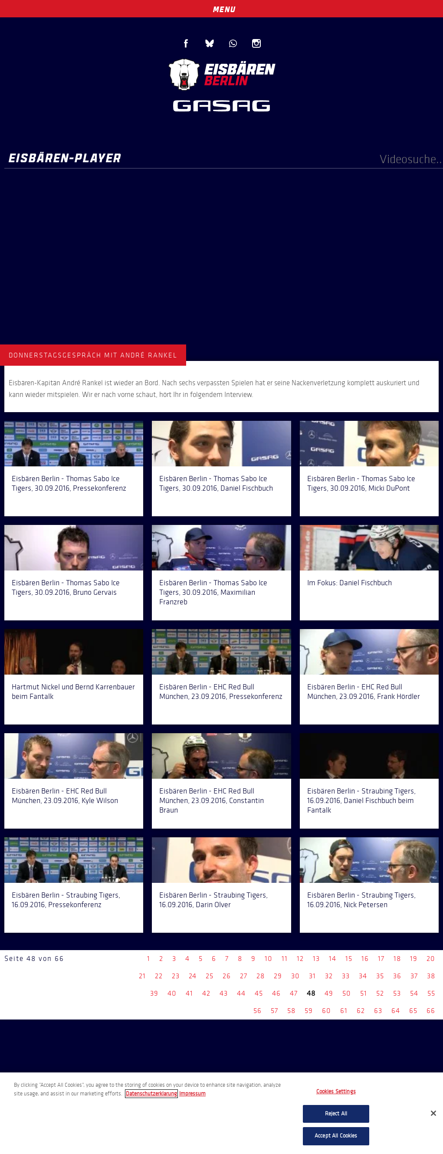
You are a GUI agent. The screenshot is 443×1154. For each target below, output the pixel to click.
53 (397, 993)
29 (278, 975)
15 (348, 958)
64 (395, 1010)
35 (380, 975)
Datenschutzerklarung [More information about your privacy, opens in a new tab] (151, 1093)
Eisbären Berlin (221, 73)
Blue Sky (209, 43)
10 (268, 958)
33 (346, 975)
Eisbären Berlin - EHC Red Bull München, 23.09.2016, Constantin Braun (211, 800)
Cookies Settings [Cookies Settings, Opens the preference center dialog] (336, 1091)
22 (159, 975)
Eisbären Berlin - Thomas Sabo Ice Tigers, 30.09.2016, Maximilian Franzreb (213, 592)
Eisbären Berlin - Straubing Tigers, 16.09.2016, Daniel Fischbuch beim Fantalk (361, 800)
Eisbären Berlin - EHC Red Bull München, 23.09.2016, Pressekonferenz (220, 691)
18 (397, 958)
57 (274, 1010)
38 (431, 975)
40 (172, 993)
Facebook (186, 43)
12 (300, 958)
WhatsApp (233, 43)
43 (224, 993)
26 (227, 975)
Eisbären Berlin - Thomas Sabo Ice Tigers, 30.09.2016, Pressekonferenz (69, 483)
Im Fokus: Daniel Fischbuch (349, 582)
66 (431, 1010)
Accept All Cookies (336, 1135)
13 (316, 958)
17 (381, 958)
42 (206, 993)
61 (344, 1010)
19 (413, 958)
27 (243, 975)
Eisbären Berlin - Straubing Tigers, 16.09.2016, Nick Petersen (361, 899)
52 (380, 993)
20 (431, 958)
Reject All (336, 1113)
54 (414, 993)
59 (309, 1010)
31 (312, 975)
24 (193, 975)
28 (260, 975)
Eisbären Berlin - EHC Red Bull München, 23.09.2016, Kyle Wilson (65, 795)
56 (257, 1010)
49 (329, 993)
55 (431, 993)
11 (285, 958)
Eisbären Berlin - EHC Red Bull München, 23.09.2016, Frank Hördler (363, 691)
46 (276, 993)
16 (365, 958)
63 (378, 1010)
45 (259, 993)
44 (241, 993)
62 (361, 1010)
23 (176, 975)
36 (397, 975)
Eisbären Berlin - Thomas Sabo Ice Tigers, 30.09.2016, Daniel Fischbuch (216, 483)
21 (142, 975)
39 (154, 993)
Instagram (256, 43)
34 (363, 975)
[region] (221, 1113)
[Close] (433, 1113)
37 (414, 975)
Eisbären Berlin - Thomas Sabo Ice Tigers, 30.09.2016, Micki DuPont (361, 483)
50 (346, 993)
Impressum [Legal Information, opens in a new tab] (192, 1093)
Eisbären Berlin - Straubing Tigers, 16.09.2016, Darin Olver (213, 899)
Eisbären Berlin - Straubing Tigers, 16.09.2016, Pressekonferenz (66, 899)
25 (209, 975)
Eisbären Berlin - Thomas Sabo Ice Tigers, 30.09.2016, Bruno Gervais (66, 587)
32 (329, 975)
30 (295, 975)
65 (413, 1010)
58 (291, 1010)
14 (332, 958)
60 (326, 1010)
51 (363, 993)
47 (294, 993)
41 (189, 993)
